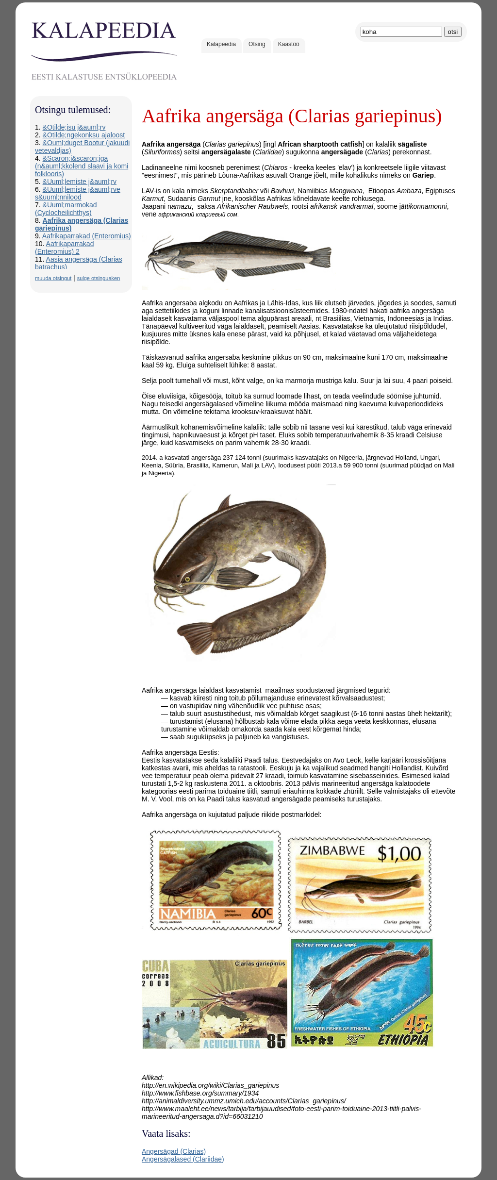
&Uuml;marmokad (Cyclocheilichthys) (66, 208)
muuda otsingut (53, 278)
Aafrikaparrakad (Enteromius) (86, 236)
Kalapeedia (221, 44)
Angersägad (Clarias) (174, 1151)
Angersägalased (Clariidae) (183, 1159)
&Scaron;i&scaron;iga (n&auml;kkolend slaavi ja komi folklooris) (81, 166)
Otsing (256, 44)
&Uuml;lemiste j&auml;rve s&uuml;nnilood (77, 193)
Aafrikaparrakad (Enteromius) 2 (64, 247)
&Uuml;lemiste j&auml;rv (79, 181)
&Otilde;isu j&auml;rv (74, 127)
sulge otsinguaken (98, 278)
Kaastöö (288, 44)
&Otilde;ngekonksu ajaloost (84, 135)
